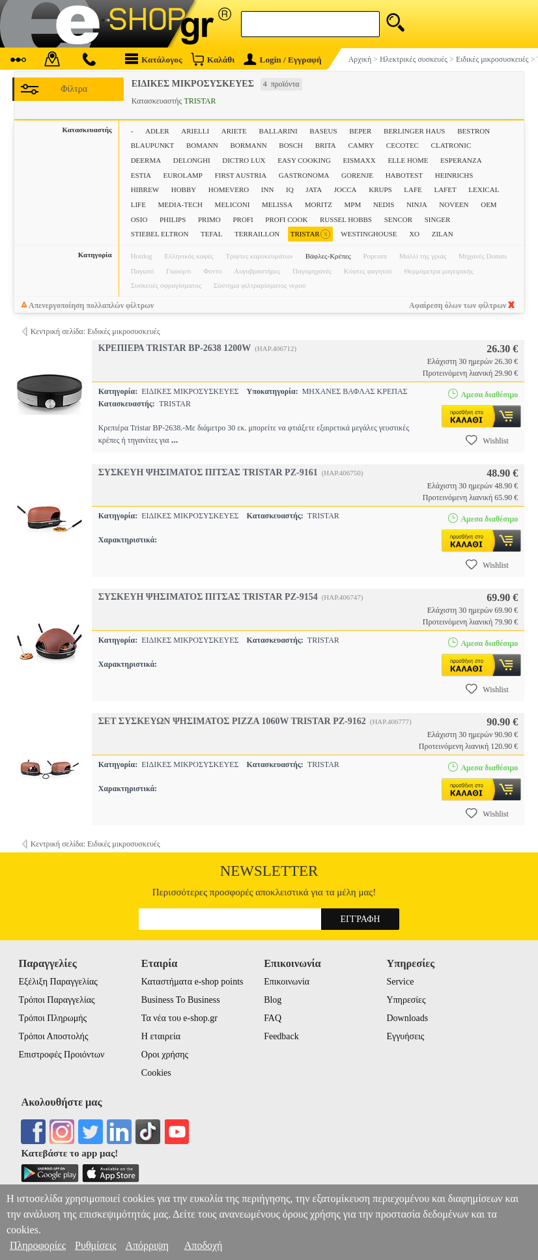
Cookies (156, 1073)
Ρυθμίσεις (95, 1245)
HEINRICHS (454, 175)
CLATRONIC (451, 145)
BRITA (325, 145)
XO (414, 234)
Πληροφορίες (38, 1245)
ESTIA (141, 175)
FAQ (272, 1018)
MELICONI (232, 204)
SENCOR (398, 219)
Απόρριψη (146, 1245)
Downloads (407, 1018)
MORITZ (318, 204)
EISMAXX (359, 160)
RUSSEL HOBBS (346, 219)
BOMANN (202, 145)
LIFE (138, 204)
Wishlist (487, 440)
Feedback (281, 1036)
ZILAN (442, 234)
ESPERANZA (461, 160)
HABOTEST (404, 175)
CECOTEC (402, 145)
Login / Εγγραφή (283, 59)
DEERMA (146, 160)
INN (267, 189)
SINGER (438, 219)
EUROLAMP (183, 175)
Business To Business (180, 1000)
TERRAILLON (256, 234)
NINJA (416, 204)
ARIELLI (195, 131)
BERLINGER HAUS (414, 131)
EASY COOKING (304, 160)
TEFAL (211, 234)
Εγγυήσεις (405, 1036)
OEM (488, 204)
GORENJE (357, 175)
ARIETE (234, 131)
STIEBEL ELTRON (160, 234)
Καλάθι (212, 59)
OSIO (139, 219)
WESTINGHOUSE (369, 234)
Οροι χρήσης (164, 1054)
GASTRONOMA (304, 175)
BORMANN (248, 145)
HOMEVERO (228, 189)
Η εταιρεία (160, 1036)
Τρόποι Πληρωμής (53, 1018)
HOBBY (184, 189)
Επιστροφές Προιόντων (62, 1054)
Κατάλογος (153, 59)
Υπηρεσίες (405, 1000)
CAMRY (361, 145)
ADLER (157, 131)
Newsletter (269, 871)
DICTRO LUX (243, 160)
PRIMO (209, 219)
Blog (272, 1000)
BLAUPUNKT (153, 145)
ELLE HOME (408, 160)
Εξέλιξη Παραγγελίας (58, 982)
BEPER (360, 131)
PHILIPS (173, 219)
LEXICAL (483, 189)
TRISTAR (310, 234)
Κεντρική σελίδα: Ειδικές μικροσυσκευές (95, 331)
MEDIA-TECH (180, 204)
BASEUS (323, 131)
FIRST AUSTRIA (241, 175)
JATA (313, 189)
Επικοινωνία (286, 982)
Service (400, 982)
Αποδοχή (203, 1245)
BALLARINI (278, 131)
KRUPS (380, 189)
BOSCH (291, 145)
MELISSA (277, 204)
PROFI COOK (286, 219)
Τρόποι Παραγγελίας (57, 1000)
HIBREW (145, 189)
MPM (353, 204)
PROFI (243, 219)
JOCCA (345, 189)
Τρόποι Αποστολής (54, 1036)
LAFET (445, 189)
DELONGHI (191, 160)
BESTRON (473, 131)
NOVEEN (453, 204)
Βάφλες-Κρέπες (328, 256)
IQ (290, 189)
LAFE (413, 189)
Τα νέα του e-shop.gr (179, 1018)
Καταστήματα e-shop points (192, 982)
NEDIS (383, 204)
